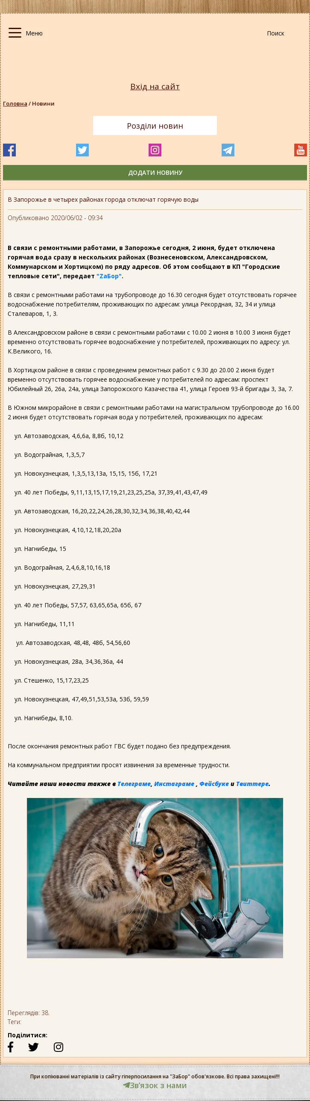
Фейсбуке (214, 784)
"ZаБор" (109, 276)
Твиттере (252, 784)
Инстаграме (174, 784)
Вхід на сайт (155, 86)
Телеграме (134, 784)
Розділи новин (155, 126)
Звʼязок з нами (155, 1085)
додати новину (155, 172)
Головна (15, 103)
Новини (43, 103)
